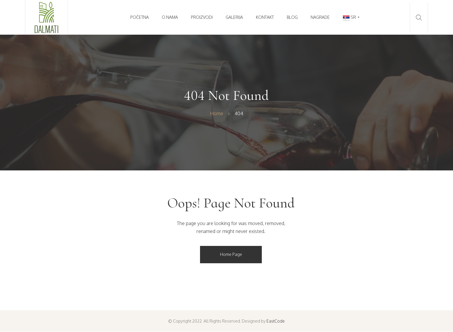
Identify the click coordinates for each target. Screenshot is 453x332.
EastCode (276, 320)
